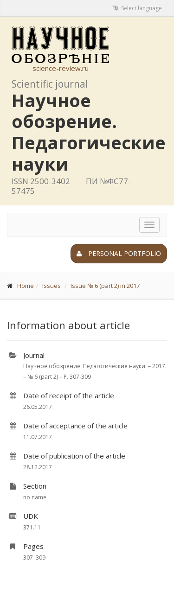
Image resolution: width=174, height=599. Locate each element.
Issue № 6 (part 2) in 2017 (105, 285)
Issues (51, 285)
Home (25, 285)
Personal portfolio (119, 253)
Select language (137, 8)
